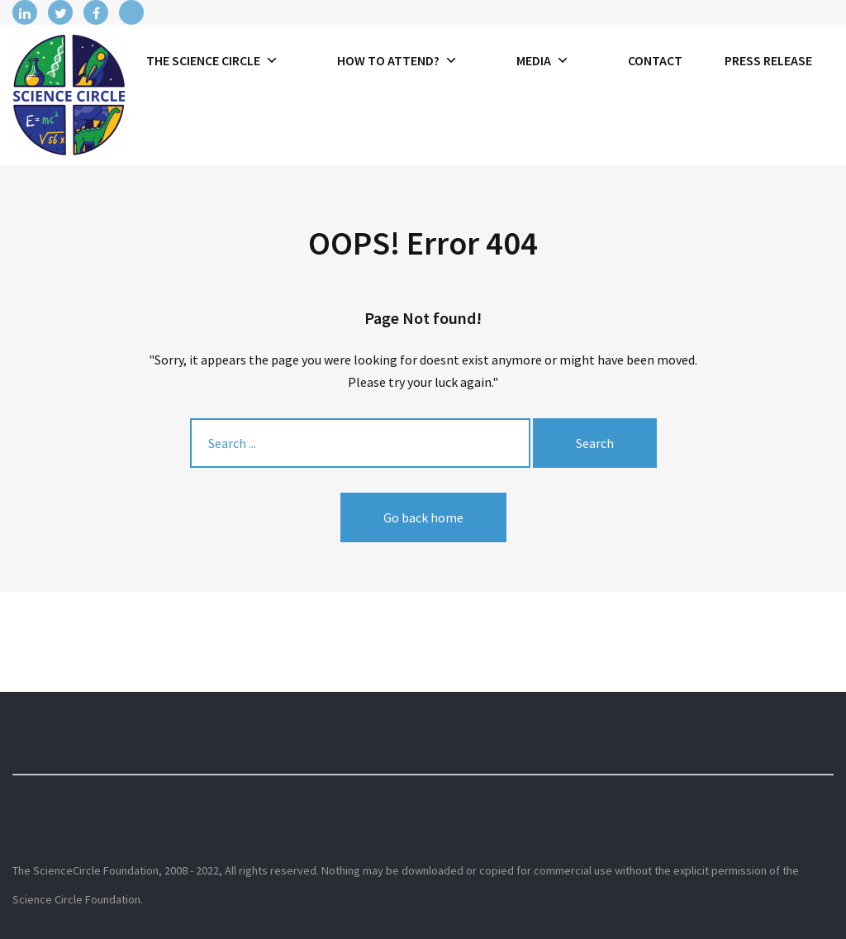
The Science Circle (212, 60)
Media (542, 60)
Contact (655, 60)
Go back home (423, 517)
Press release (768, 60)
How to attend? (397, 60)
